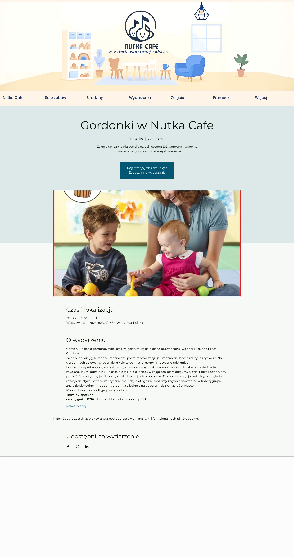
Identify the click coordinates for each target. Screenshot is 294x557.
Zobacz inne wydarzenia (147, 172)
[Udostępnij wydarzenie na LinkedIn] (87, 446)
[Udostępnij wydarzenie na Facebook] (68, 446)
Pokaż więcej (76, 406)
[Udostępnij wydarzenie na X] (77, 446)
